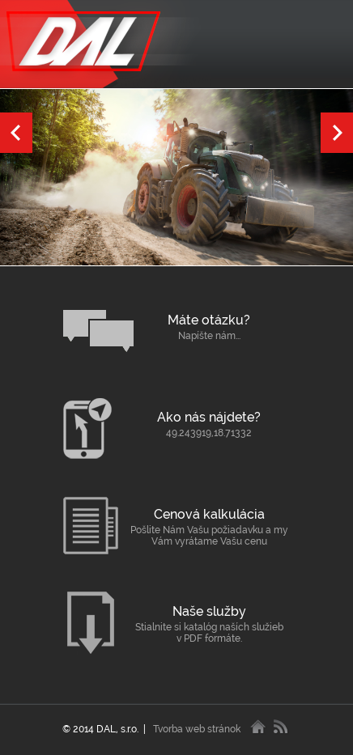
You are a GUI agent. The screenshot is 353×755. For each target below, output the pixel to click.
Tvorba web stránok (196, 729)
